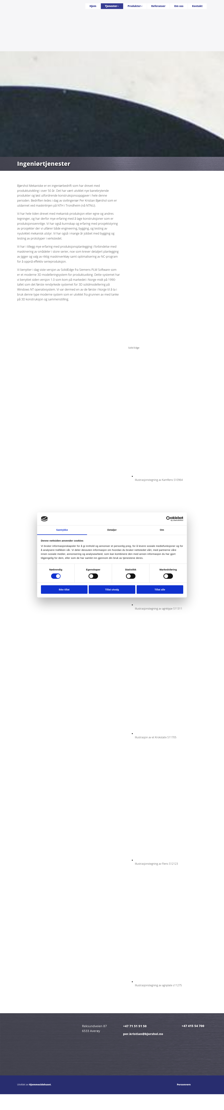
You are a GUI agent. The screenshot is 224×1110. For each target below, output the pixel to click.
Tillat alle (160, 589)
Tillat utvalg (112, 589)
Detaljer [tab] (112, 529)
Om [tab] (162, 529)
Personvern (184, 1084)
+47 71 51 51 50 (135, 1026)
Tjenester (111, 6)
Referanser (158, 6)
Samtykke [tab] (62, 529)
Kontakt (197, 6)
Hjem (93, 6)
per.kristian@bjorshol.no (143, 1034)
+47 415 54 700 (193, 1026)
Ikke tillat (64, 589)
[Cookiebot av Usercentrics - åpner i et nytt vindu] (168, 518)
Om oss (178, 6)
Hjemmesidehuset (40, 1084)
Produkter (134, 6)
